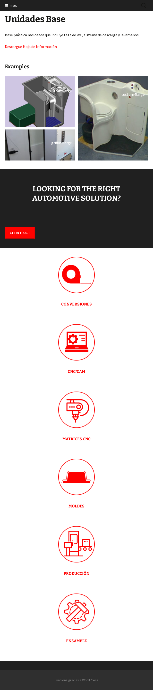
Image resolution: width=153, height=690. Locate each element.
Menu (11, 5)
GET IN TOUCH (20, 233)
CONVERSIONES (76, 304)
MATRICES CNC (76, 439)
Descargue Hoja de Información (31, 46)
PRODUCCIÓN (76, 573)
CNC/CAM (76, 371)
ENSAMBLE (76, 641)
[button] (40, 101)
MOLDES (76, 506)
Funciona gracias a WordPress (76, 680)
